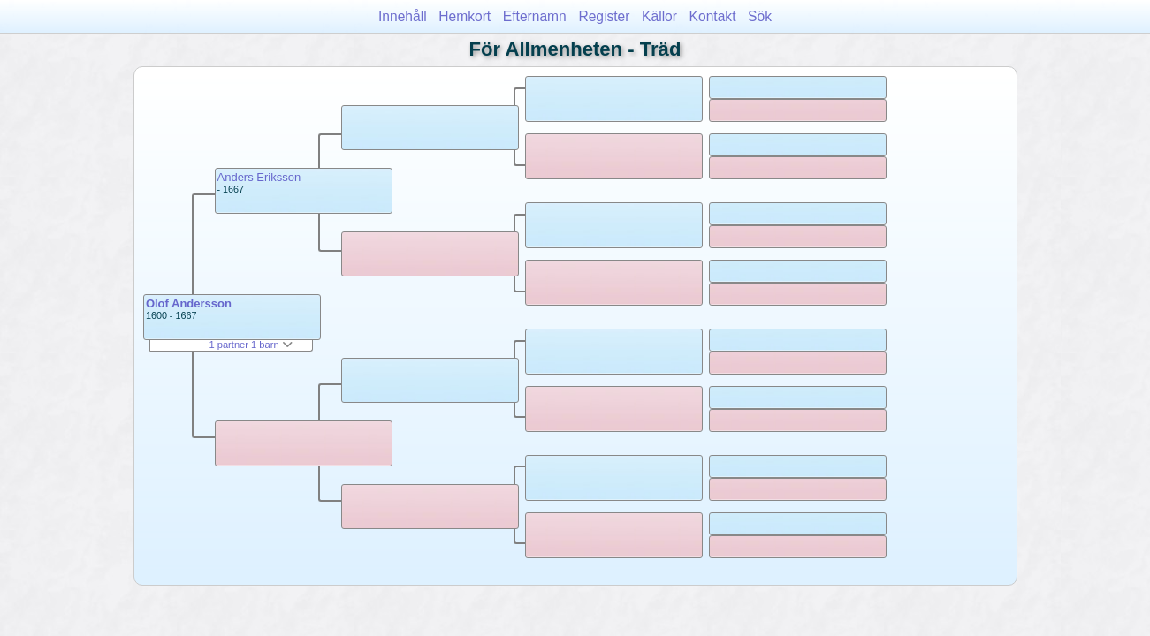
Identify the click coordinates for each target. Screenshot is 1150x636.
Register (603, 16)
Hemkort (464, 16)
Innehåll (402, 16)
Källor (659, 16)
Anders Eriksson (259, 177)
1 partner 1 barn (250, 344)
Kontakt (712, 16)
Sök (760, 16)
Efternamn (535, 16)
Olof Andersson (189, 303)
